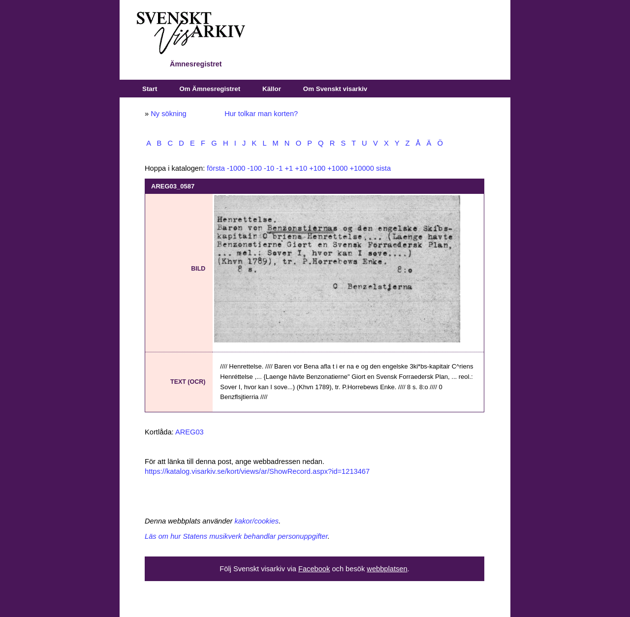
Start (149, 89)
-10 (269, 168)
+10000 (362, 168)
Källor (271, 89)
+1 (288, 168)
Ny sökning (169, 114)
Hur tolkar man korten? (261, 114)
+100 (317, 168)
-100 (255, 168)
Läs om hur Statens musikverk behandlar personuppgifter (236, 536)
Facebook (314, 569)
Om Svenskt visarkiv (335, 89)
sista (383, 168)
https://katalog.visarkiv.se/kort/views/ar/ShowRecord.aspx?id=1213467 (257, 471)
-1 (279, 168)
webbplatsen (387, 569)
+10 (301, 168)
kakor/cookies (257, 521)
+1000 (337, 168)
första (216, 168)
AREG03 (189, 432)
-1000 (236, 168)
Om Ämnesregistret (209, 89)
